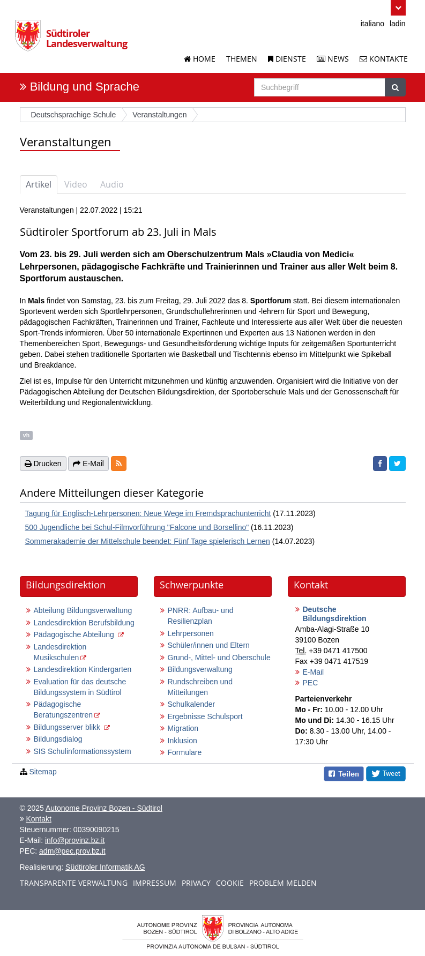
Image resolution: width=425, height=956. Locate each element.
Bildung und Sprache (84, 86)
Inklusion (182, 740)
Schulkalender (191, 704)
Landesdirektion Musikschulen (60, 652)
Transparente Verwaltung (74, 883)
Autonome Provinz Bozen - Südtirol (104, 808)
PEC (310, 682)
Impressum (154, 883)
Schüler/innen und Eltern (209, 645)
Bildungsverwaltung (200, 669)
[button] (398, 8)
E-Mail (313, 672)
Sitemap (42, 771)
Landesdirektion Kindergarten (83, 669)
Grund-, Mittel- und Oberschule (219, 657)
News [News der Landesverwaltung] (333, 59)
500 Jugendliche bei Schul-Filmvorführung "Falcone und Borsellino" (137, 527)
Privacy (196, 883)
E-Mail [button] (88, 463)
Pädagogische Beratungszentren (63, 709)
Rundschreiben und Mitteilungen (200, 687)
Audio (112, 184)
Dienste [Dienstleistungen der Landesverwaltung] (287, 59)
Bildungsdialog (58, 739)
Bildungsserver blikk (68, 727)
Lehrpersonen (191, 633)
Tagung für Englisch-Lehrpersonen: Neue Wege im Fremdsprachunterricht (148, 513)
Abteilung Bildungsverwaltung (83, 610)
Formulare (185, 752)
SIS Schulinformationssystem (82, 751)
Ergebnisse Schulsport (205, 716)
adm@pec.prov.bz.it (72, 851)
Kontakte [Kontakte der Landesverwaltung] (384, 59)
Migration (183, 728)
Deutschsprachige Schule (73, 114)
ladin (398, 23)
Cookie (230, 883)
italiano (372, 23)
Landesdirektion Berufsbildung (84, 622)
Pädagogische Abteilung (75, 634)
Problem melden (283, 883)
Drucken (43, 463)
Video (75, 184)
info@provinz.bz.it (75, 840)
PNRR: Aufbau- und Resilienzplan (201, 615)
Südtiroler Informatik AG (105, 867)
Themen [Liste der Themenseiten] (241, 59)
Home (199, 59)
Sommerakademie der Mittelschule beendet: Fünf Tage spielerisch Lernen (147, 541)
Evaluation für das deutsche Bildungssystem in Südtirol (80, 687)
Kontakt (38, 819)
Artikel (38, 184)
